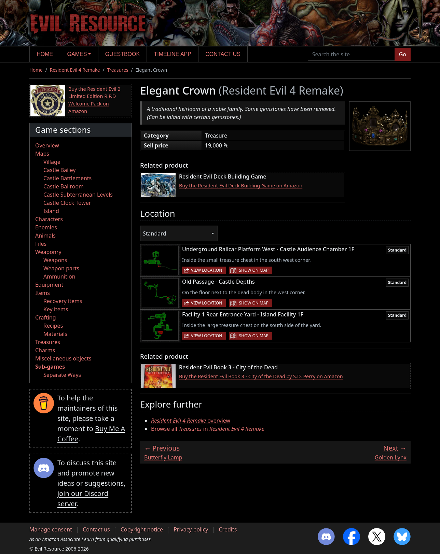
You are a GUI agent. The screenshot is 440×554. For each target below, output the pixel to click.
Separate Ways (62, 375)
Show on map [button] (253, 270)
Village (51, 162)
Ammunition (59, 276)
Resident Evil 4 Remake (75, 70)
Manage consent (50, 529)
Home (45, 54)
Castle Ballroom (63, 186)
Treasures (117, 70)
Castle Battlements (67, 178)
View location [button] (206, 270)
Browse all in (207, 428)
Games (77, 54)
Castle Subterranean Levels (78, 194)
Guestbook (122, 54)
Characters (49, 219)
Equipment (49, 284)
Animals (45, 235)
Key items (55, 309)
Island (51, 211)
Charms (45, 350)
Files (40, 243)
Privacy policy (191, 529)
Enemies (46, 227)
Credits (228, 529)
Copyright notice (142, 529)
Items (42, 293)
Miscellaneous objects (63, 358)
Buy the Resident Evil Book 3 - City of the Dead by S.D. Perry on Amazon (261, 376)
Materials (55, 334)
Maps (42, 153)
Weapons (55, 260)
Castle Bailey (59, 170)
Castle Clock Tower (67, 203)
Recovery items (62, 301)
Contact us (222, 54)
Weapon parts (61, 268)
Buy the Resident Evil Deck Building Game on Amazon (240, 185)
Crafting (45, 317)
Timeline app (172, 54)
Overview (47, 145)
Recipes (53, 325)
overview (190, 420)
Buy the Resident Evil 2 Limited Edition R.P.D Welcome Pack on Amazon (94, 100)
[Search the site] (351, 54)
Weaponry (48, 252)
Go (402, 54)
